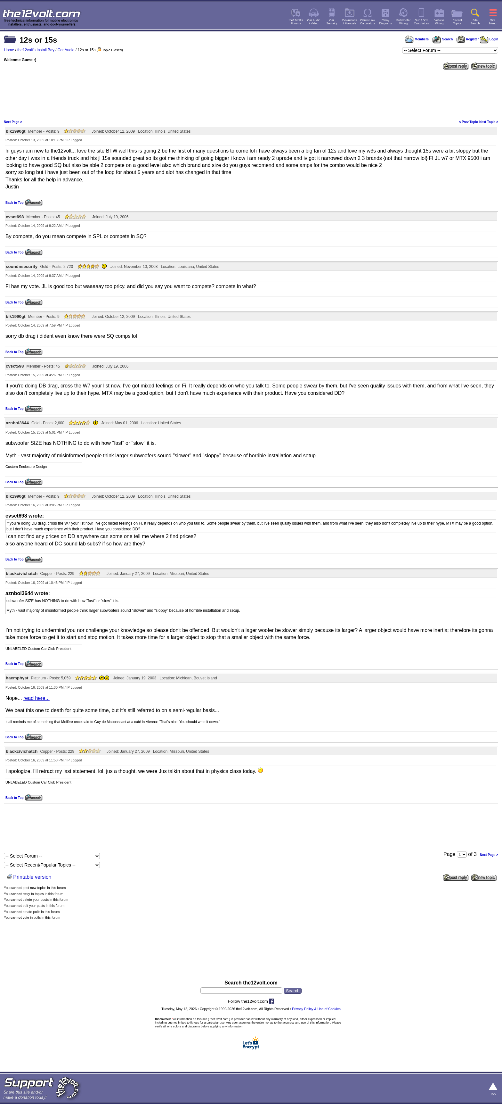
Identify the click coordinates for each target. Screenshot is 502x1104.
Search (442, 39)
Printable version (32, 877)
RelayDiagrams (385, 22)
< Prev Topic (468, 122)
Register (468, 39)
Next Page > (13, 122)
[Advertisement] (251, 94)
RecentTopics (457, 22)
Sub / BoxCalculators (421, 22)
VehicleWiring (439, 22)
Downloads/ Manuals (349, 22)
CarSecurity (331, 22)
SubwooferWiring (403, 22)
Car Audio (66, 50)
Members (417, 39)
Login (489, 39)
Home (9, 50)
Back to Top (14, 202)
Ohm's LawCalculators (367, 22)
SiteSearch (475, 22)
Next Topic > (488, 122)
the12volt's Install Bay (35, 50)
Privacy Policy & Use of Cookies (316, 1009)
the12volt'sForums (296, 22)
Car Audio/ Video (313, 22)
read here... (36, 698)
